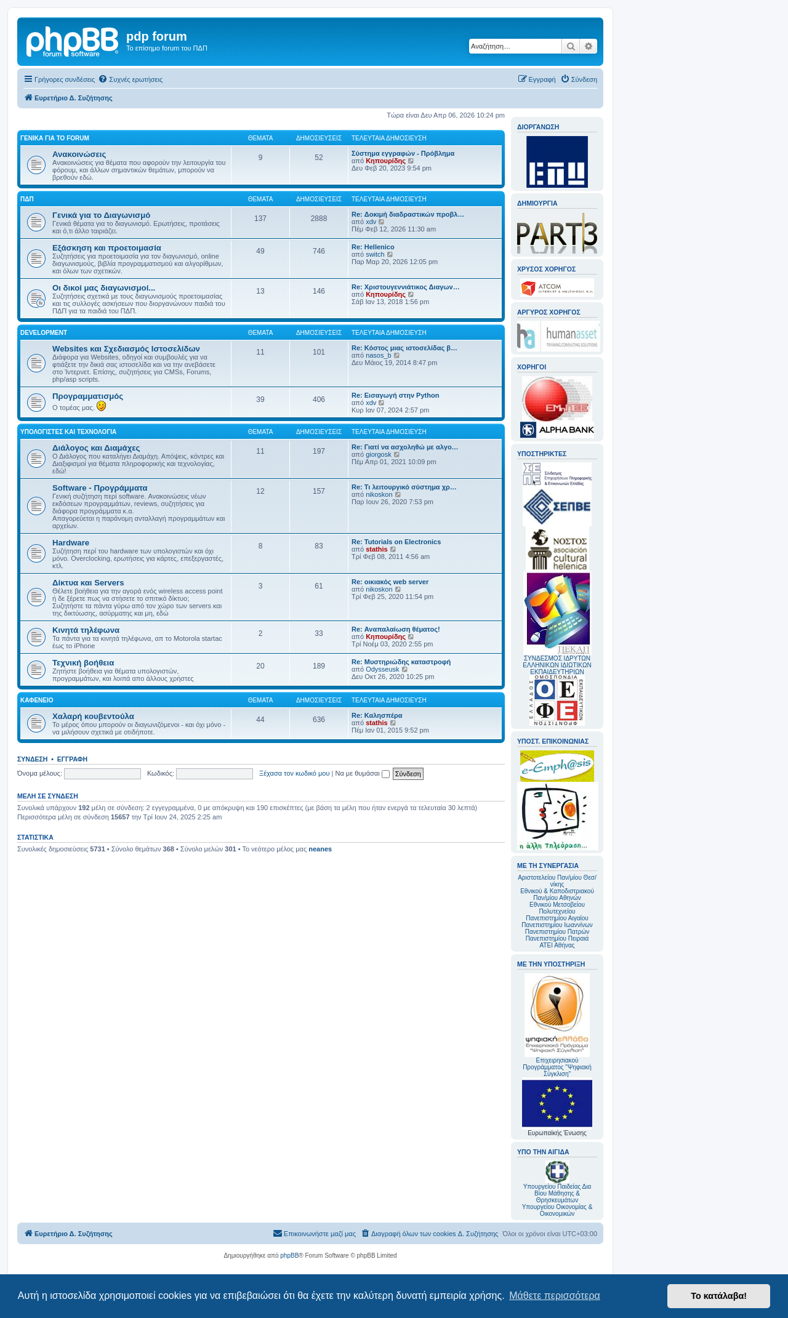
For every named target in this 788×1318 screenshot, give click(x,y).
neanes (320, 849)
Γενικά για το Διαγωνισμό (101, 215)
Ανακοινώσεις (79, 154)
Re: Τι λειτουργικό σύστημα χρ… (404, 487)
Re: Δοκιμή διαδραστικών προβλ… (408, 214)
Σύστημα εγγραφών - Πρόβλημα (403, 153)
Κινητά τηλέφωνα (85, 630)
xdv (371, 221)
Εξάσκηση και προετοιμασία (106, 247)
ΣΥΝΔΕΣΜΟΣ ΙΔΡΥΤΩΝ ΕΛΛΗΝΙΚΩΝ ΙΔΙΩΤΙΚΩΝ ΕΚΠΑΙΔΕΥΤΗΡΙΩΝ (557, 665)
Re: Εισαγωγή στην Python (395, 395)
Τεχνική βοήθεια (83, 662)
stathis (376, 549)
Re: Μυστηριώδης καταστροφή (401, 661)
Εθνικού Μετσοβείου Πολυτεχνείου (557, 908)
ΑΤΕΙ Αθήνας (556, 945)
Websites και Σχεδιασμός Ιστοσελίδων (126, 348)
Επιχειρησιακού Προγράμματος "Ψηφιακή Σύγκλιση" (557, 1025)
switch (375, 254)
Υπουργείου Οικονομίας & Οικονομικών (557, 1210)
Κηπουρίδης (386, 160)
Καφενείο (37, 700)
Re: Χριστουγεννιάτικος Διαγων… (406, 287)
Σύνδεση (32, 759)
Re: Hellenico (373, 247)
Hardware (70, 542)
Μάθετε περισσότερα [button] (554, 1295)
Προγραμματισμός (87, 396)
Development (43, 332)
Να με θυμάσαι (363, 773)
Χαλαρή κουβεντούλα (93, 716)
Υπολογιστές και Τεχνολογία (68, 431)
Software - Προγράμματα (100, 487)
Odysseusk (382, 669)
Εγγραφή (72, 759)
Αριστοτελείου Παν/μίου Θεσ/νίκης (557, 881)
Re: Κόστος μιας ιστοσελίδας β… (404, 348)
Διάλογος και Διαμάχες (96, 447)
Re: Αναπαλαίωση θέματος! (396, 629)
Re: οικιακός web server (390, 581)
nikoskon (379, 494)
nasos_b (379, 355)
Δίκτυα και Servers (88, 582)
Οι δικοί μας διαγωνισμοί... (103, 287)
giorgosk (379, 454)
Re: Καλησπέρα (377, 715)
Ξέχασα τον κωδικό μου (294, 773)
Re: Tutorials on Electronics (396, 541)
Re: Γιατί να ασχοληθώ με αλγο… (405, 447)
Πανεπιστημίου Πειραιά (557, 938)
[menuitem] (130, 79)
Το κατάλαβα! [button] (719, 1296)
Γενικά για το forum (54, 138)
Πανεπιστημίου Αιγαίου (557, 918)
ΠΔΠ (27, 199)
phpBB (289, 1255)
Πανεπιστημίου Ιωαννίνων (556, 925)
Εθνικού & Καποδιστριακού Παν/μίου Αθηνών (557, 894)
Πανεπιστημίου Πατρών (557, 931)
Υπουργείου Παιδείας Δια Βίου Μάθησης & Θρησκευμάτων (557, 1193)
